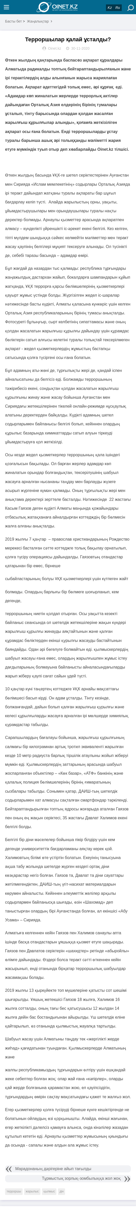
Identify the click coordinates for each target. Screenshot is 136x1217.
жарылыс (32, 1191)
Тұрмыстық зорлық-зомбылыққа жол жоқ (81, 1178)
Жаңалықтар (38, 21)
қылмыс (49, 1191)
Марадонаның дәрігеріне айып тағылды (53, 1169)
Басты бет (13, 21)
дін (61, 1191)
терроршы (14, 1191)
